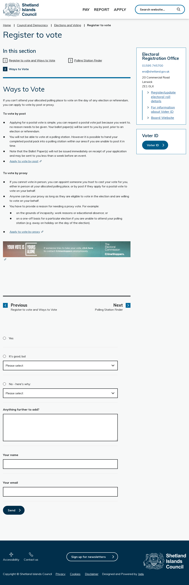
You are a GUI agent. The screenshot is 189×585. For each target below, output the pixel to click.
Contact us (31, 559)
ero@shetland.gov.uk (155, 71)
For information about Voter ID (163, 109)
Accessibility (11, 559)
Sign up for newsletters (88, 557)
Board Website (162, 118)
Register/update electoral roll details (163, 96)
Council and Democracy (32, 25)
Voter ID (153, 145)
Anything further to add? (21, 409)
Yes (11, 338)
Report (101, 9)
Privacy (61, 574)
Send (11, 510)
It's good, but (17, 356)
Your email (10, 482)
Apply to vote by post (24, 161)
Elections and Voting (67, 25)
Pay (86, 9)
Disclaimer (91, 574)
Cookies (75, 574)
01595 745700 (152, 65)
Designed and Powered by (123, 574)
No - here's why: (20, 384)
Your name (10, 455)
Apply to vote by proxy (25, 232)
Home (7, 25)
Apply (120, 9)
